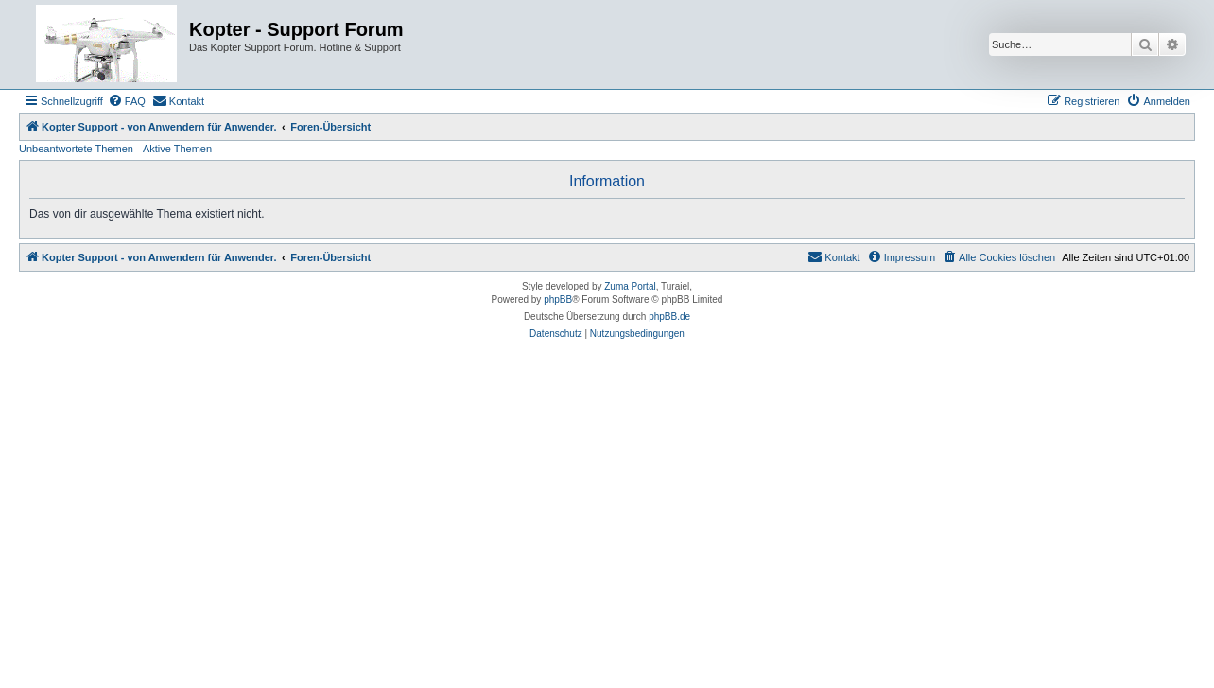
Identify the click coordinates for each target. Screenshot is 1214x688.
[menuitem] (127, 101)
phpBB (558, 299)
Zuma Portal (629, 286)
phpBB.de (669, 316)
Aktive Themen (177, 148)
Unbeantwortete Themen (76, 148)
